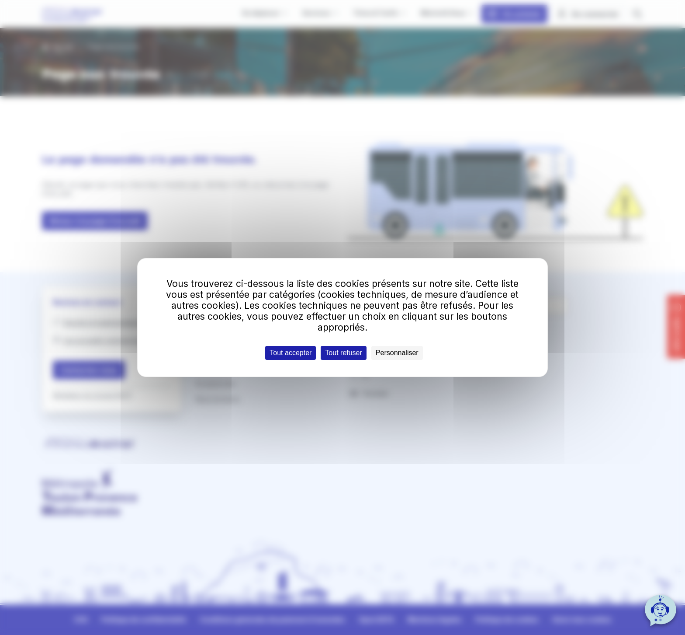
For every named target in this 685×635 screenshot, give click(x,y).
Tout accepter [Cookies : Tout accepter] (290, 352)
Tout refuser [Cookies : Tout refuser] (343, 352)
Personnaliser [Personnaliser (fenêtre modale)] (397, 352)
